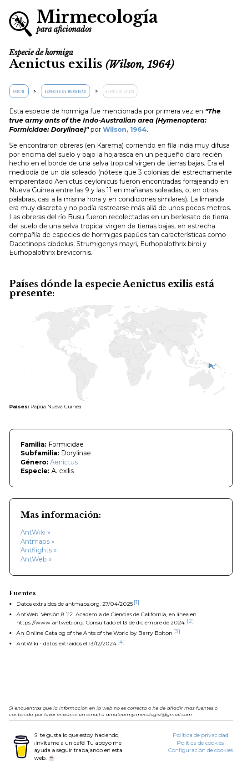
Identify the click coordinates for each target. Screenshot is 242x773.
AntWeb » (36, 559)
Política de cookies (200, 742)
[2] (190, 620)
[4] (121, 641)
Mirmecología (97, 20)
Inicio (19, 91)
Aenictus (64, 462)
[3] (176, 631)
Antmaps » (37, 541)
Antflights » (38, 550)
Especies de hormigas (65, 91)
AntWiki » (35, 532)
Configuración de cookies (200, 750)
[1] (136, 601)
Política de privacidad (200, 735)
